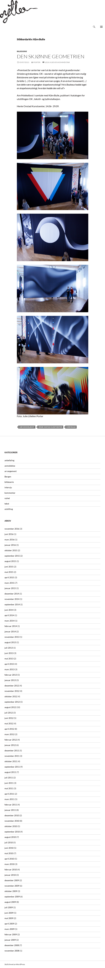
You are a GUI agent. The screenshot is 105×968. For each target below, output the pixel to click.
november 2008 (12, 950)
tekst (7, 503)
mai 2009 (9, 918)
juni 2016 (9, 534)
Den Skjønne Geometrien (50, 56)
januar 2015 (10, 588)
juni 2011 (9, 783)
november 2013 (12, 637)
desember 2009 (12, 880)
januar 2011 (10, 810)
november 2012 (12, 691)
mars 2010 (9, 864)
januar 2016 (10, 545)
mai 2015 (9, 572)
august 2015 (10, 561)
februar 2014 (11, 626)
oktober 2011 (11, 761)
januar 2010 (10, 875)
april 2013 (9, 664)
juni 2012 (9, 718)
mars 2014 (9, 620)
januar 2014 (10, 631)
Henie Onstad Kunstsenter (50, 427)
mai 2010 (9, 853)
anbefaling (9, 460)
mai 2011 (9, 788)
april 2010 (9, 858)
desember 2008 (12, 945)
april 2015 (9, 577)
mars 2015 (9, 583)
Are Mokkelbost (26, 427)
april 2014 (9, 615)
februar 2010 (11, 869)
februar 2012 (11, 739)
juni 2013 (9, 653)
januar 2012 (10, 745)
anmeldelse (10, 465)
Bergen (8, 476)
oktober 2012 (11, 696)
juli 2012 (9, 712)
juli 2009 (9, 907)
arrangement (11, 471)
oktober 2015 (11, 550)
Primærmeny (101, 26)
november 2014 (12, 599)
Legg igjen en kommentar (57, 62)
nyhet (7, 498)
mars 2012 (9, 734)
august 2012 (10, 707)
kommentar (10, 493)
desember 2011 (12, 750)
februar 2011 (11, 804)
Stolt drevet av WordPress (15, 964)
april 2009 (9, 923)
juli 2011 (9, 777)
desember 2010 (12, 815)
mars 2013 (9, 669)
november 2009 (12, 885)
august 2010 (10, 837)
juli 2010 (9, 842)
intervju (8, 487)
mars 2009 (9, 929)
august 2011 (10, 772)
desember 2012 (12, 685)
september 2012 (12, 702)
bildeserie (22, 51)
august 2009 (10, 902)
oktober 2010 (11, 826)
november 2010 (12, 821)
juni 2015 (9, 566)
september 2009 (12, 896)
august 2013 (10, 642)
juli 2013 (9, 647)
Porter (36, 62)
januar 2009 (10, 940)
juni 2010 (9, 848)
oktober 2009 (11, 891)
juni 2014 (9, 610)
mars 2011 (9, 799)
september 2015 (12, 555)
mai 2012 (9, 723)
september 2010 (12, 831)
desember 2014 (12, 593)
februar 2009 (11, 934)
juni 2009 (9, 913)
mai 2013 (9, 658)
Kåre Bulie (71, 427)
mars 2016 (9, 539)
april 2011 (9, 793)
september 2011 (12, 766)
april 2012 (9, 729)
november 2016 (12, 528)
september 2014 (12, 604)
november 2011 (12, 756)
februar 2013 (11, 674)
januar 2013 (10, 680)
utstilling (9, 509)
